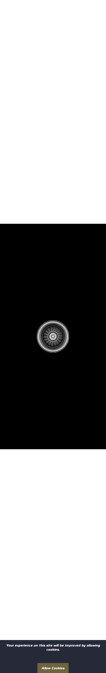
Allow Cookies (53, 668)
